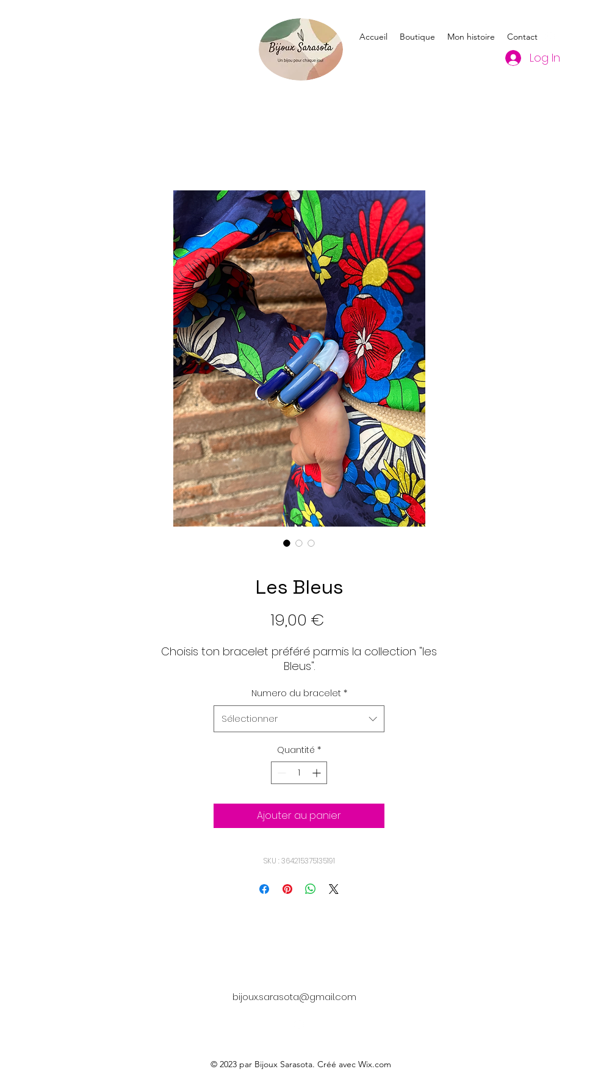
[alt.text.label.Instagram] (550, 37)
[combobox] (299, 718)
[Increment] (317, 772)
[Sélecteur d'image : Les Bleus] (287, 543)
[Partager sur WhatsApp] (310, 889)
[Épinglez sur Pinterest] (287, 889)
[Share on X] (333, 889)
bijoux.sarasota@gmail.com (294, 996)
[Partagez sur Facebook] (264, 889)
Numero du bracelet (299, 693)
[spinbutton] (299, 772)
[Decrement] (280, 772)
